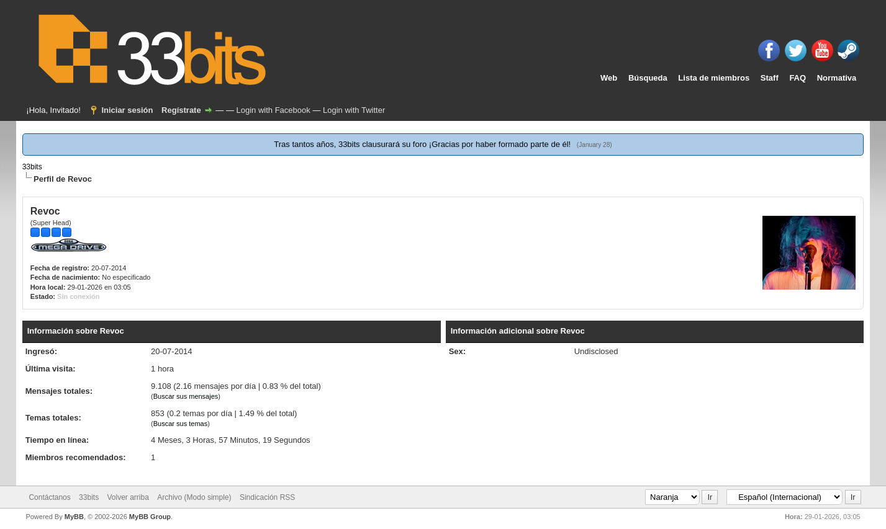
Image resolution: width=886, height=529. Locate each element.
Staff (770, 77)
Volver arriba (127, 497)
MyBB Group (150, 516)
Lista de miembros (713, 77)
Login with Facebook (273, 110)
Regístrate (181, 110)
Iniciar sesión (127, 110)
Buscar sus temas (180, 423)
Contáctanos (49, 497)
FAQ (797, 77)
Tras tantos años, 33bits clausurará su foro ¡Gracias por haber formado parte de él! (423, 144)
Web (608, 77)
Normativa (837, 77)
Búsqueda (647, 77)
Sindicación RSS (267, 497)
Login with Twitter (354, 110)
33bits (32, 166)
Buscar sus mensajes (186, 396)
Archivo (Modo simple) (194, 497)
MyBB (74, 516)
